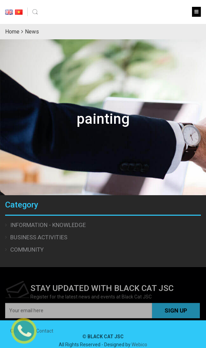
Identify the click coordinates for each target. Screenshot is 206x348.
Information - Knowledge (48, 225)
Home (12, 31)
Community (27, 249)
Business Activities (38, 237)
